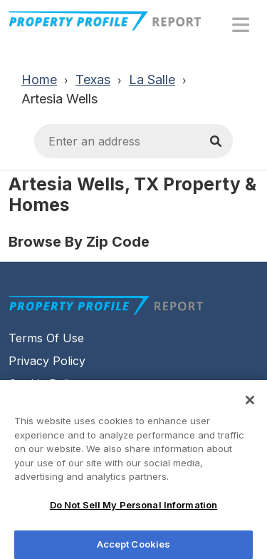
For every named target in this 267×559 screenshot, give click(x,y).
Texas (92, 79)
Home (39, 79)
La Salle (152, 79)
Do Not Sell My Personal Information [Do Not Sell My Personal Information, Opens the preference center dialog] (134, 507)
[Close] (250, 403)
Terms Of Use (46, 338)
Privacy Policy (47, 361)
